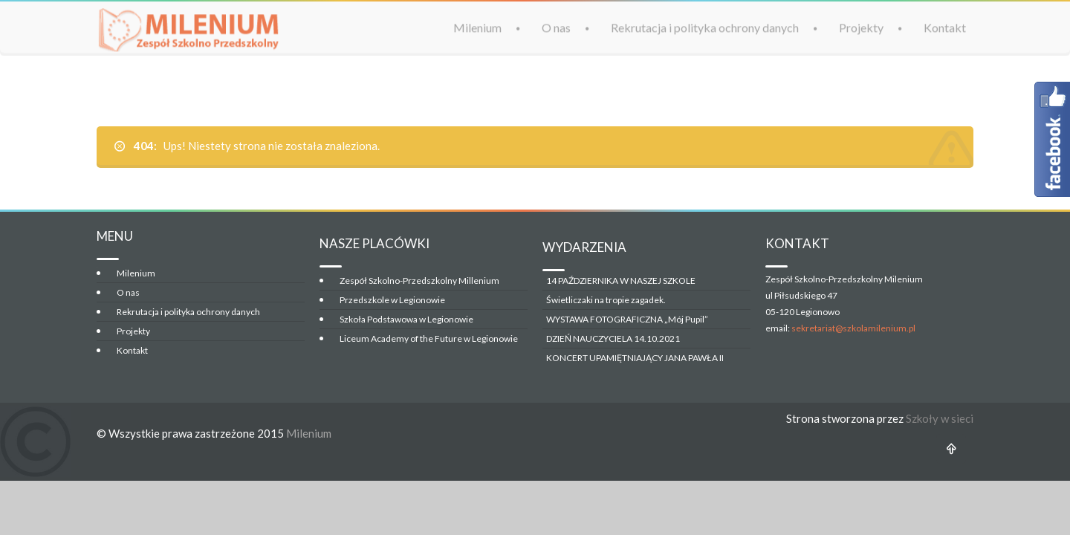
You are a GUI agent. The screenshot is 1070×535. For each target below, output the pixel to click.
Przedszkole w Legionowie (392, 299)
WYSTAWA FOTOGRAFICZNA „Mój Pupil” (627, 319)
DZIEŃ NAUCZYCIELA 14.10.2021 (613, 338)
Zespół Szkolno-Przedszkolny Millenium (419, 280)
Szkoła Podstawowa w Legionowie (406, 319)
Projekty (861, 27)
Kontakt (945, 27)
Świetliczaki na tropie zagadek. (606, 299)
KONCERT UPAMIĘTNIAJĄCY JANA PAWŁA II (635, 357)
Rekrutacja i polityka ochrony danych (705, 27)
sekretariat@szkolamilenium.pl (853, 328)
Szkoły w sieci (939, 418)
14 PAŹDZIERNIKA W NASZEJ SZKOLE (621, 280)
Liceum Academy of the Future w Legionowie (429, 338)
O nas (556, 27)
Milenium (477, 27)
